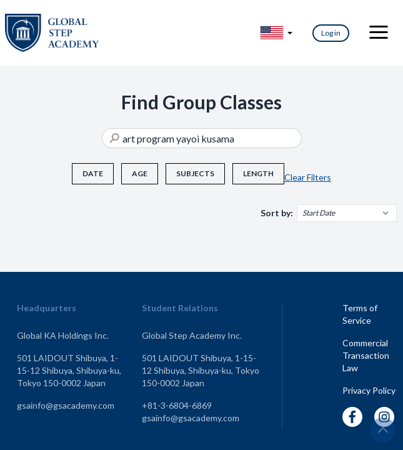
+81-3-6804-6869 (177, 405)
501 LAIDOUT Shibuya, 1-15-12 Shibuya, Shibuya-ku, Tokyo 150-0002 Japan (69, 370)
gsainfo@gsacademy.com (65, 405)
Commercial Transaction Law (365, 355)
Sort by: (277, 213)
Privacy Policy (369, 390)
